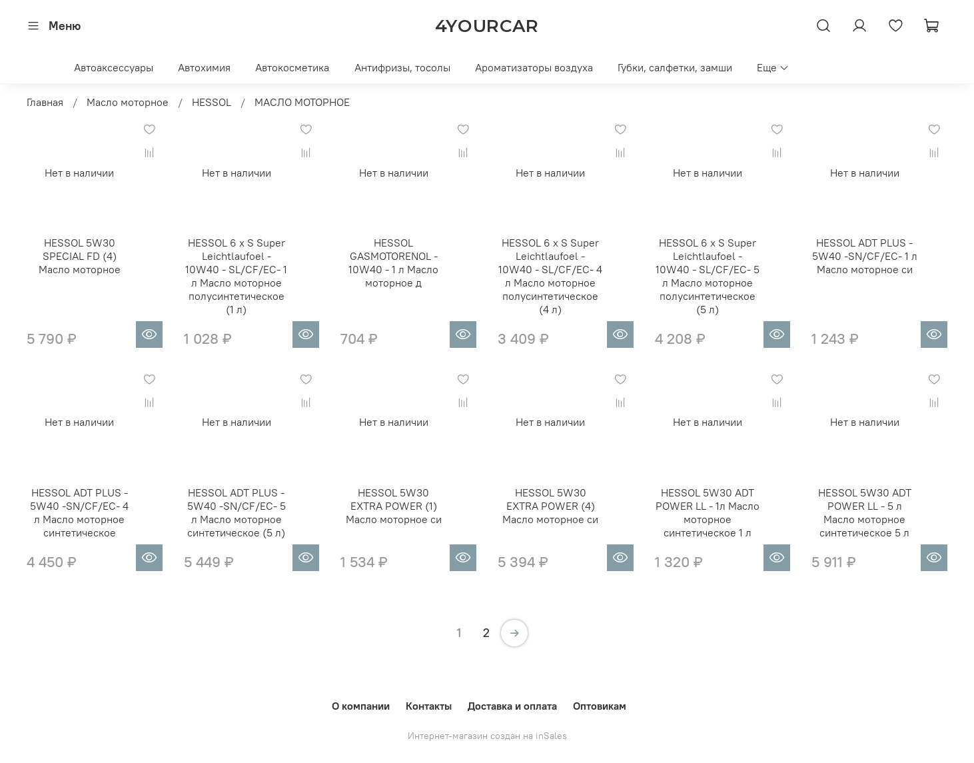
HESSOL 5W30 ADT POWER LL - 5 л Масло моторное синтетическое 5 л (864, 512)
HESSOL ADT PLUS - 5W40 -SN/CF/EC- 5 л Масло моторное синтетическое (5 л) (236, 512)
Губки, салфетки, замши (675, 67)
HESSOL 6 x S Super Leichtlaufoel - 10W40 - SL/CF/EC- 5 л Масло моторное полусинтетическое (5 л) (707, 276)
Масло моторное (128, 102)
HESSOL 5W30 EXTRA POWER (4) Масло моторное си (550, 506)
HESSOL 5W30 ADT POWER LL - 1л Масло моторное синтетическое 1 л (707, 512)
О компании (361, 705)
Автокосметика (292, 67)
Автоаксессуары (113, 67)
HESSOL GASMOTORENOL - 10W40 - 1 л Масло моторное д (393, 262)
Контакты (429, 705)
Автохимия (204, 67)
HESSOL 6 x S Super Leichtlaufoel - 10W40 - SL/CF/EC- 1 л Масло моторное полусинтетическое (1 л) (236, 276)
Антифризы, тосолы (402, 67)
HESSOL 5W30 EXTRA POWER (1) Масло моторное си (394, 506)
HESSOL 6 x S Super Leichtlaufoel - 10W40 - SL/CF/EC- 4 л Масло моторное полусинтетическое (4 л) (550, 276)
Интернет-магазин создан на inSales (487, 736)
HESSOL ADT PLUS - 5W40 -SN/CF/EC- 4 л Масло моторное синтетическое (79, 512)
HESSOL (211, 102)
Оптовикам (599, 705)
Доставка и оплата (512, 705)
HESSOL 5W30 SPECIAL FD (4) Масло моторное (80, 256)
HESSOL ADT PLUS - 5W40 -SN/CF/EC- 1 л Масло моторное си (864, 256)
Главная (45, 102)
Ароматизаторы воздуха (534, 67)
